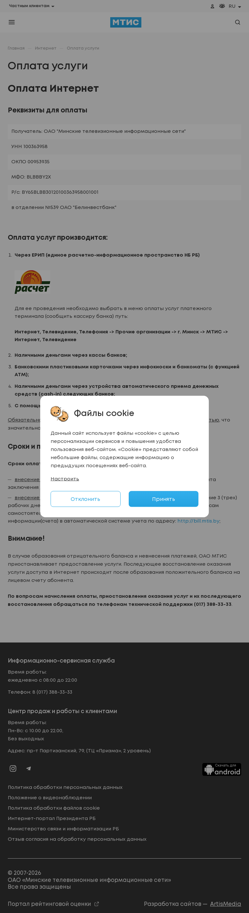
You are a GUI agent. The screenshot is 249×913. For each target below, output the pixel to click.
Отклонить (85, 499)
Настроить (65, 479)
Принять (163, 499)
